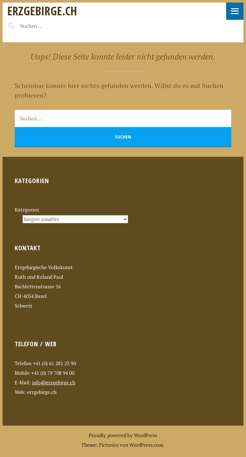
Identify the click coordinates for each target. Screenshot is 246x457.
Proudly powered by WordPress (123, 435)
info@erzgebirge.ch (53, 382)
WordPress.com (146, 445)
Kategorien (27, 209)
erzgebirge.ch (42, 11)
